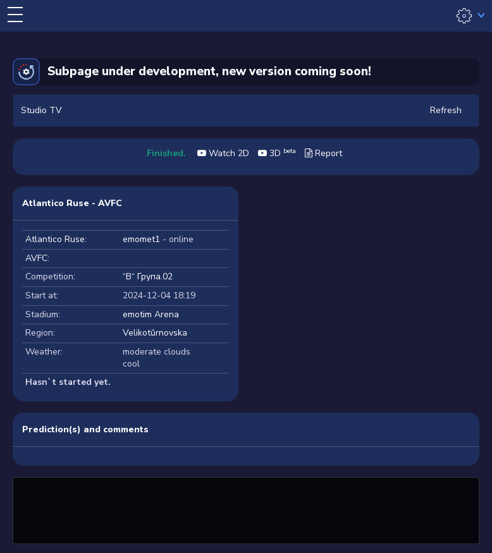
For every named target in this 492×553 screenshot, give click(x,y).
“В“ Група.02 (148, 276)
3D (277, 153)
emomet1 (141, 239)
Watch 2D (223, 153)
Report (323, 153)
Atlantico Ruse (55, 239)
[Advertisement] (246, 508)
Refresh (446, 110)
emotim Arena (151, 314)
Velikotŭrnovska (155, 333)
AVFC (36, 258)
